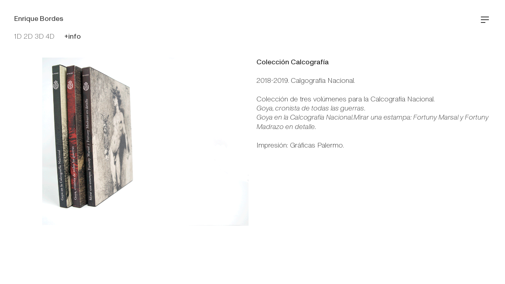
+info (72, 36)
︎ (484, 20)
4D (50, 36)
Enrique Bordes (38, 19)
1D (18, 36)
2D (28, 36)
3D (39, 36)
